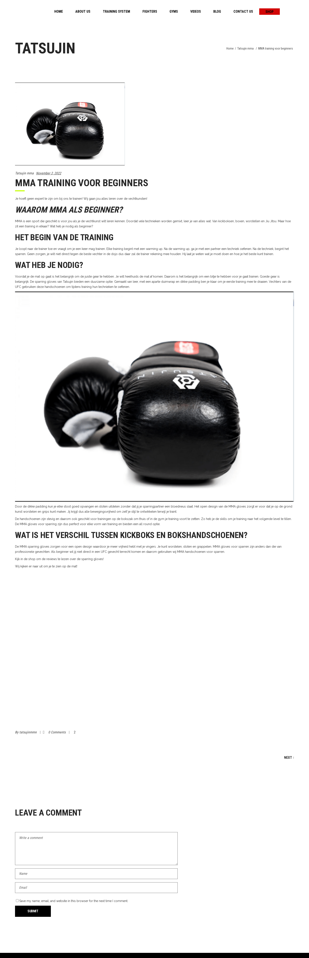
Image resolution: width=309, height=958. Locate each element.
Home (230, 48)
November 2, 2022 (48, 173)
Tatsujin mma (245, 48)
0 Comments (57, 732)
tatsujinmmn (28, 732)
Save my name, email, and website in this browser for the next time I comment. (73, 901)
